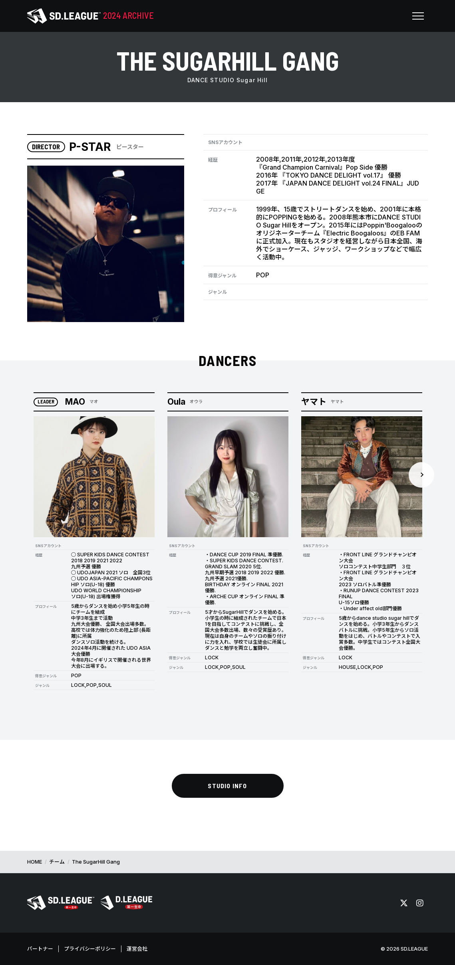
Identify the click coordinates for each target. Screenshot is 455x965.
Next (421, 475)
